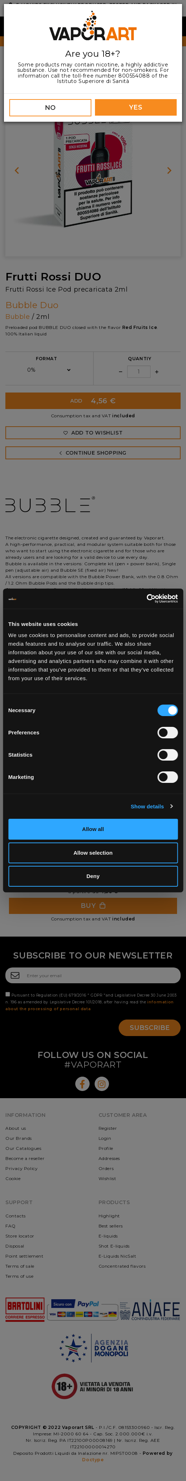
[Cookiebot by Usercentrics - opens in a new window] (146, 598)
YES (136, 107)
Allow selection (93, 853)
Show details (147, 806)
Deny (93, 876)
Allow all (93, 829)
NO (50, 108)
